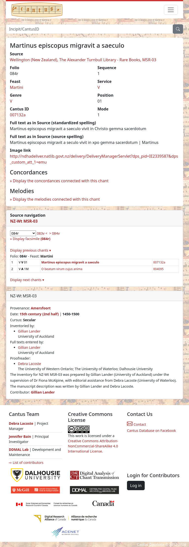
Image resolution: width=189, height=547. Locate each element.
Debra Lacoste (29, 363)
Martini (16, 87)
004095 (158, 269)
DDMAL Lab (19, 449)
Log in (136, 485)
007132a (18, 115)
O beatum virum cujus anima (61, 269)
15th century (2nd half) (39, 314)
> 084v (54, 233)
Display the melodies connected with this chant (56, 199)
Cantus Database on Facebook (151, 430)
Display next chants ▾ (27, 279)
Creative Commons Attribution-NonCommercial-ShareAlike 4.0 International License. (93, 446)
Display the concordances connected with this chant (61, 180)
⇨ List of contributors (26, 462)
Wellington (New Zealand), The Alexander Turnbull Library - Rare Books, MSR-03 (83, 59)
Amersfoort (40, 308)
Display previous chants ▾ (30, 250)
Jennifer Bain (20, 436)
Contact (136, 424)
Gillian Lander (29, 331)
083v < (42, 233)
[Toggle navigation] (171, 10)
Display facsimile (31, 238)
